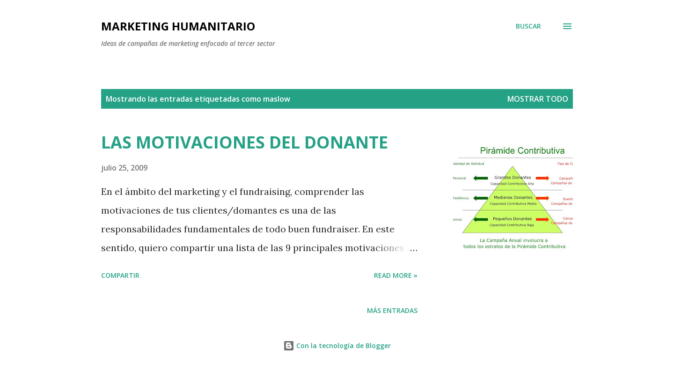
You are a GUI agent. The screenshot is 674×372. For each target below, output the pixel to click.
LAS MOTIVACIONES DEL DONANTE (244, 142)
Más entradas (392, 310)
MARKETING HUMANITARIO (178, 26)
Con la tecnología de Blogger (337, 345)
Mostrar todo (537, 99)
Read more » (396, 275)
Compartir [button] (120, 275)
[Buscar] (528, 26)
